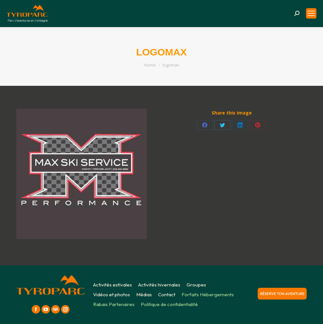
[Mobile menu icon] (311, 13)
